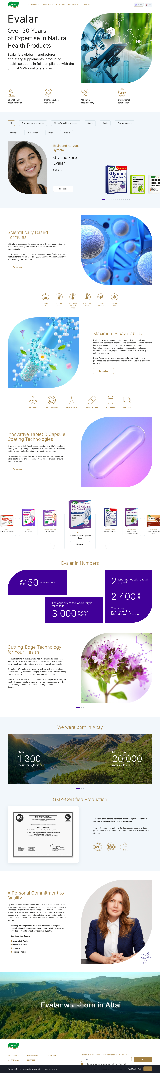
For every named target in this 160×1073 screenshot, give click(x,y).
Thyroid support (125, 123)
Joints (105, 123)
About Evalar (73, 5)
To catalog (17, 267)
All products (33, 5)
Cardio (90, 123)
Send (143, 1059)
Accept (148, 1069)
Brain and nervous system (33, 123)
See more (58, 170)
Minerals (13, 133)
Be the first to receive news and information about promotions (106, 1064)
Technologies (47, 5)
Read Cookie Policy (135, 1069)
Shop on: (63, 189)
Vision (50, 133)
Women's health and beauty (66, 123)
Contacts (86, 5)
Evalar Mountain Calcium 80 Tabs (80, 537)
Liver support (32, 133)
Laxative (66, 133)
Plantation (60, 5)
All (11, 123)
